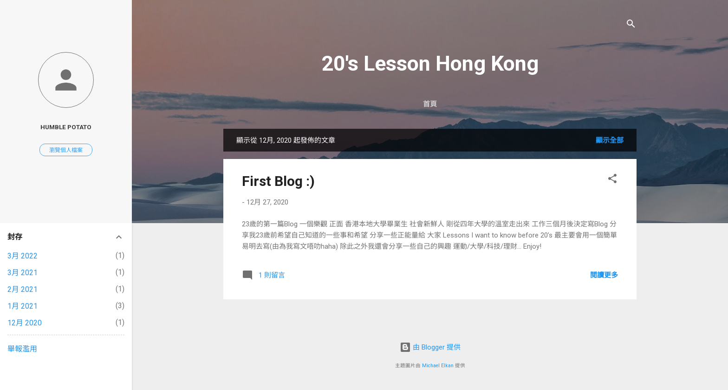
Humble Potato (65, 127)
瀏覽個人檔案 (66, 150)
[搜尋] (631, 25)
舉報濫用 (22, 348)
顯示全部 (610, 140)
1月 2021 (22, 306)
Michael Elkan (438, 366)
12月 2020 (24, 322)
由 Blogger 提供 (430, 347)
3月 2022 (22, 255)
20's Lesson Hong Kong (430, 63)
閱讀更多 (604, 275)
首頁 (430, 104)
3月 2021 (22, 272)
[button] (612, 180)
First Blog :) (278, 181)
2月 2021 (22, 289)
